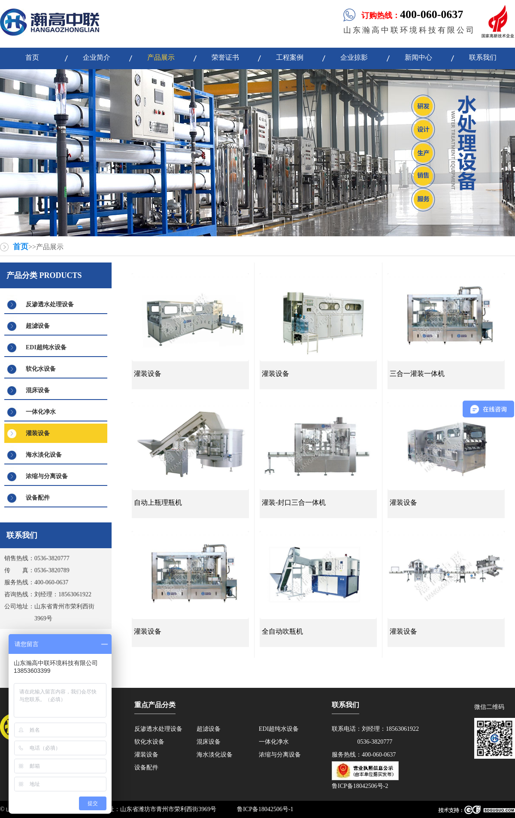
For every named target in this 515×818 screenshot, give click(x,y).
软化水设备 (41, 369)
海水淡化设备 (44, 455)
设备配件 (38, 497)
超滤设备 (38, 326)
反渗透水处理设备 (50, 304)
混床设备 (38, 390)
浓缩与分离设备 (47, 476)
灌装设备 (38, 433)
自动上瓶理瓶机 (158, 502)
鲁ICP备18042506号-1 (265, 809)
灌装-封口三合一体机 (294, 502)
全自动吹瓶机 (282, 631)
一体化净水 (41, 412)
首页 (20, 246)
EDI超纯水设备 (46, 347)
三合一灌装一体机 (417, 373)
